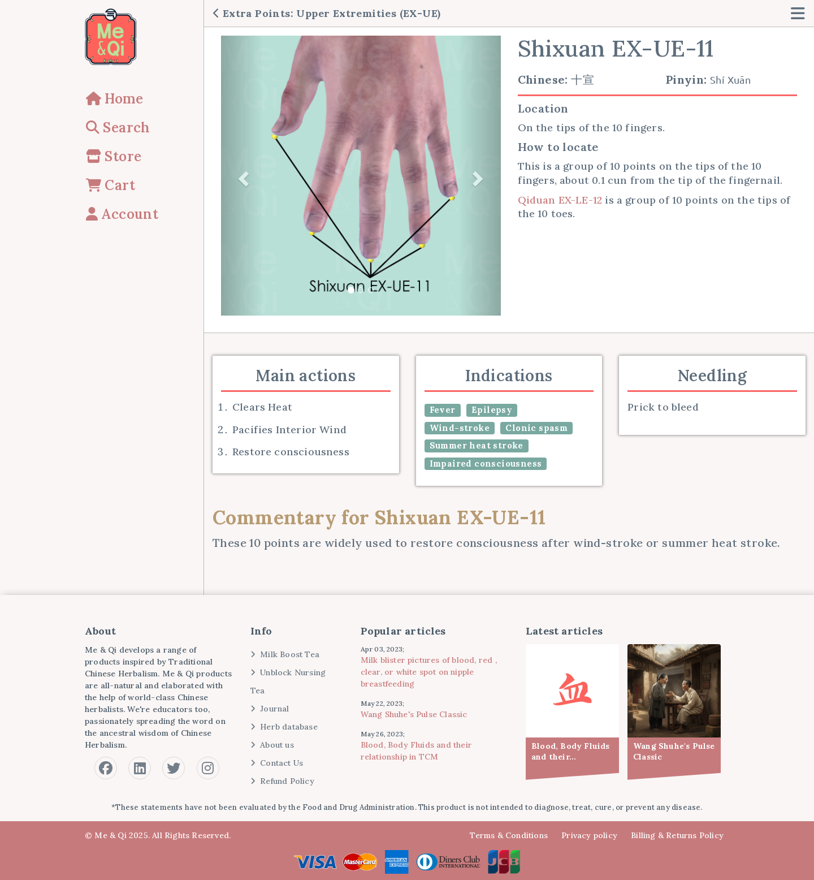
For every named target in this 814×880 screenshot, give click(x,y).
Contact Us (277, 763)
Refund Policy (282, 781)
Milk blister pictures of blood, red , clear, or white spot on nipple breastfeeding (429, 672)
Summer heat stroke (476, 445)
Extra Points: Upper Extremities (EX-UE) (326, 13)
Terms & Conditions (509, 835)
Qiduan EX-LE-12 (560, 199)
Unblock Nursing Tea (288, 681)
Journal (269, 709)
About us (272, 745)
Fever (443, 409)
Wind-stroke (460, 427)
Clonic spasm (536, 427)
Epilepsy (491, 409)
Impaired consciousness (486, 463)
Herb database (284, 727)
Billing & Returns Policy (677, 835)
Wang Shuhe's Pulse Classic (414, 714)
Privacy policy (589, 835)
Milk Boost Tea (284, 654)
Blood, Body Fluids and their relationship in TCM (417, 751)
